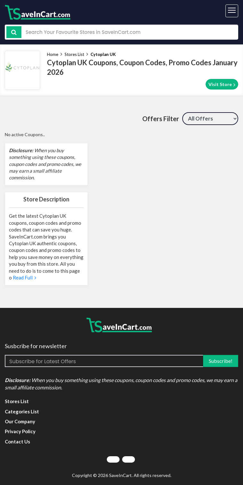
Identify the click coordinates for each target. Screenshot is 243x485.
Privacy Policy (20, 431)
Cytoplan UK (103, 54)
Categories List (22, 411)
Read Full (24, 277)
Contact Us (17, 441)
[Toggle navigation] (231, 10)
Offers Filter (160, 118)
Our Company (20, 421)
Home (52, 54)
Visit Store (221, 84)
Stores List (74, 54)
